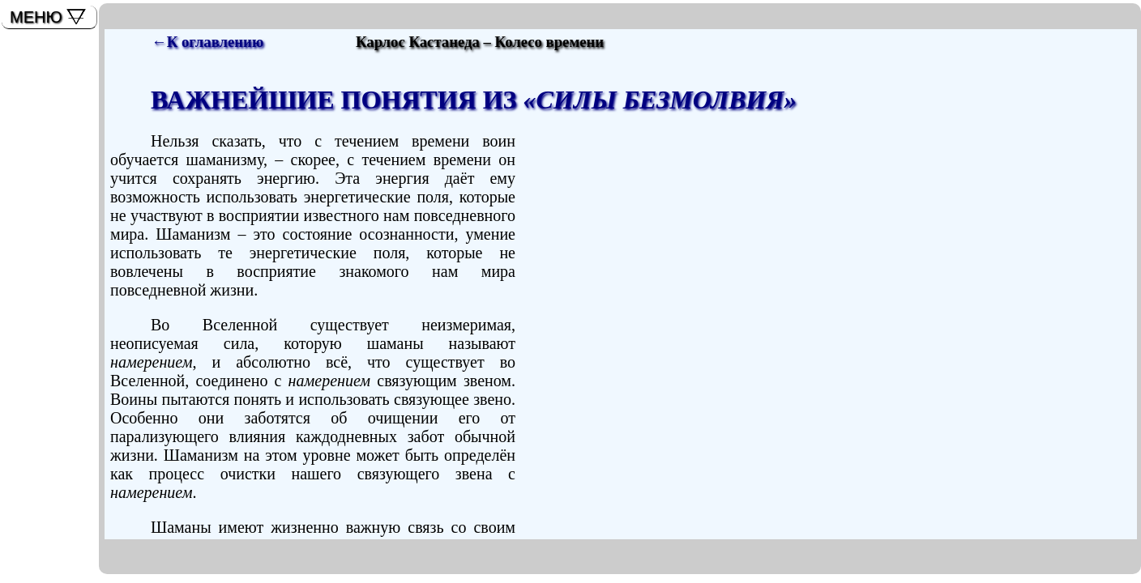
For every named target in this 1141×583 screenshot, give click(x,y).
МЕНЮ (36, 17)
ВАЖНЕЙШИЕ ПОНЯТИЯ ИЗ (474, 99)
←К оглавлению (207, 41)
